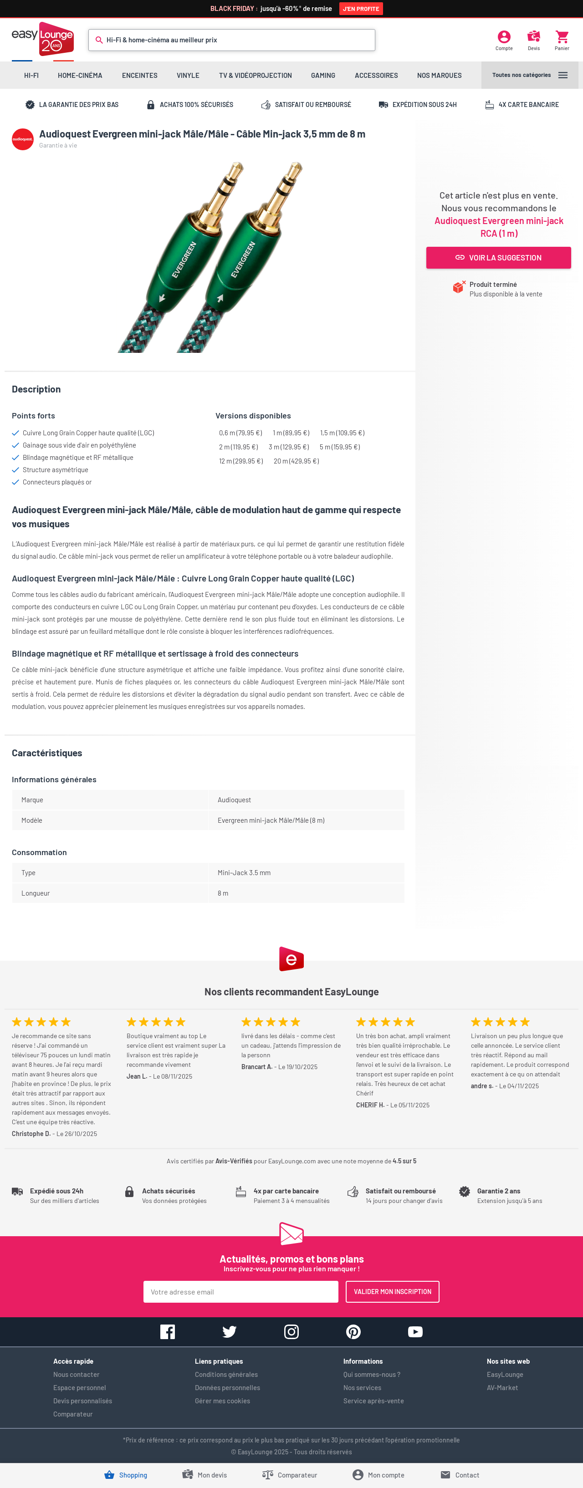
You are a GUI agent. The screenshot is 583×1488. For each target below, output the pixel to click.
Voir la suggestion (498, 257)
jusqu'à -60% (294, 8)
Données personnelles (227, 1387)
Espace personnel (79, 1387)
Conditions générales (226, 1374)
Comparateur (73, 1414)
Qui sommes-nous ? (371, 1374)
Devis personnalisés (82, 1400)
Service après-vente (373, 1400)
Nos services (362, 1387)
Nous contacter (76, 1374)
